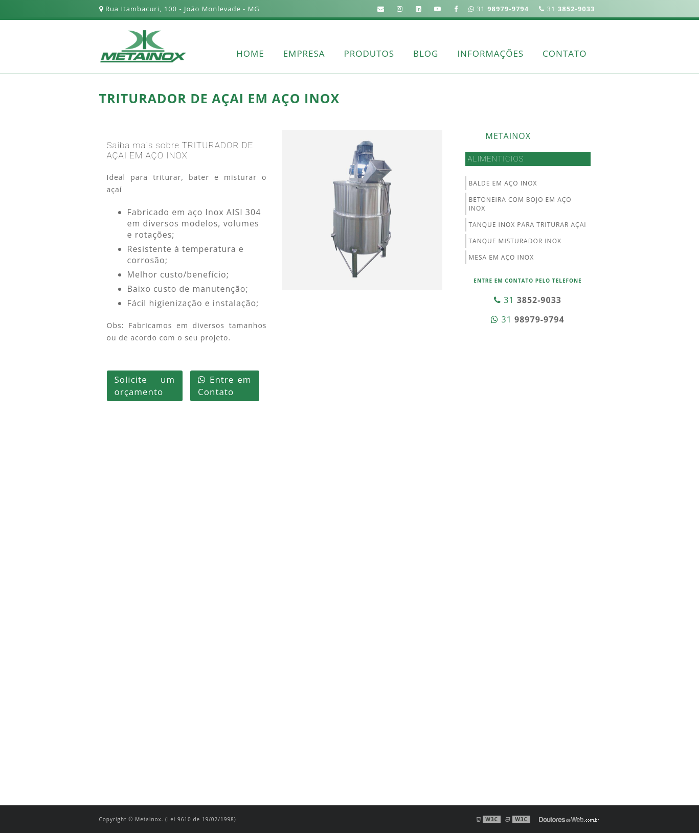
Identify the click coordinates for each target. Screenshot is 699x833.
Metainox (508, 136)
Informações (490, 53)
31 (567, 8)
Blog (425, 53)
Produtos (369, 53)
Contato (565, 53)
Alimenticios (496, 159)
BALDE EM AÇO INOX (503, 183)
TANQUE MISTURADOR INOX (515, 241)
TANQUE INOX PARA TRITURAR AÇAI (528, 224)
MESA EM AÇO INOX (501, 257)
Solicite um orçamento (145, 386)
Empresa (304, 53)
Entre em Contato (224, 386)
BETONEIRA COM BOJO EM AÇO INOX (520, 204)
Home (250, 53)
